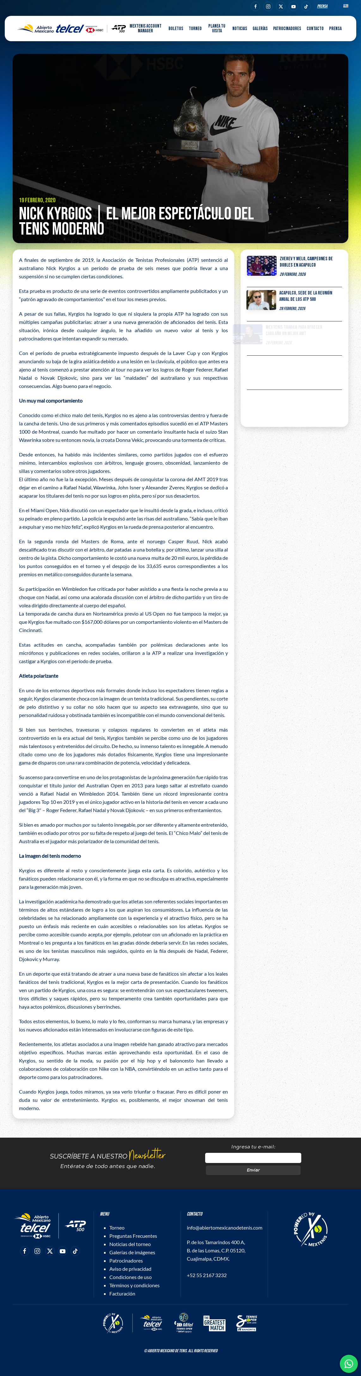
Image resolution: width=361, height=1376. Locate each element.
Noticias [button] (239, 29)
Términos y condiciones (134, 1285)
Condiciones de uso (130, 1277)
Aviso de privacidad (130, 1269)
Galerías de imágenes (132, 1252)
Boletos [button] (175, 29)
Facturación (122, 1293)
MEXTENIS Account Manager (146, 28)
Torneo (117, 1227)
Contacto (315, 29)
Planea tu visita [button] (216, 28)
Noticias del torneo (130, 1244)
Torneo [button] (195, 29)
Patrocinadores (287, 29)
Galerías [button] (260, 29)
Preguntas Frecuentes (133, 1236)
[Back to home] (71, 28)
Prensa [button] (335, 29)
